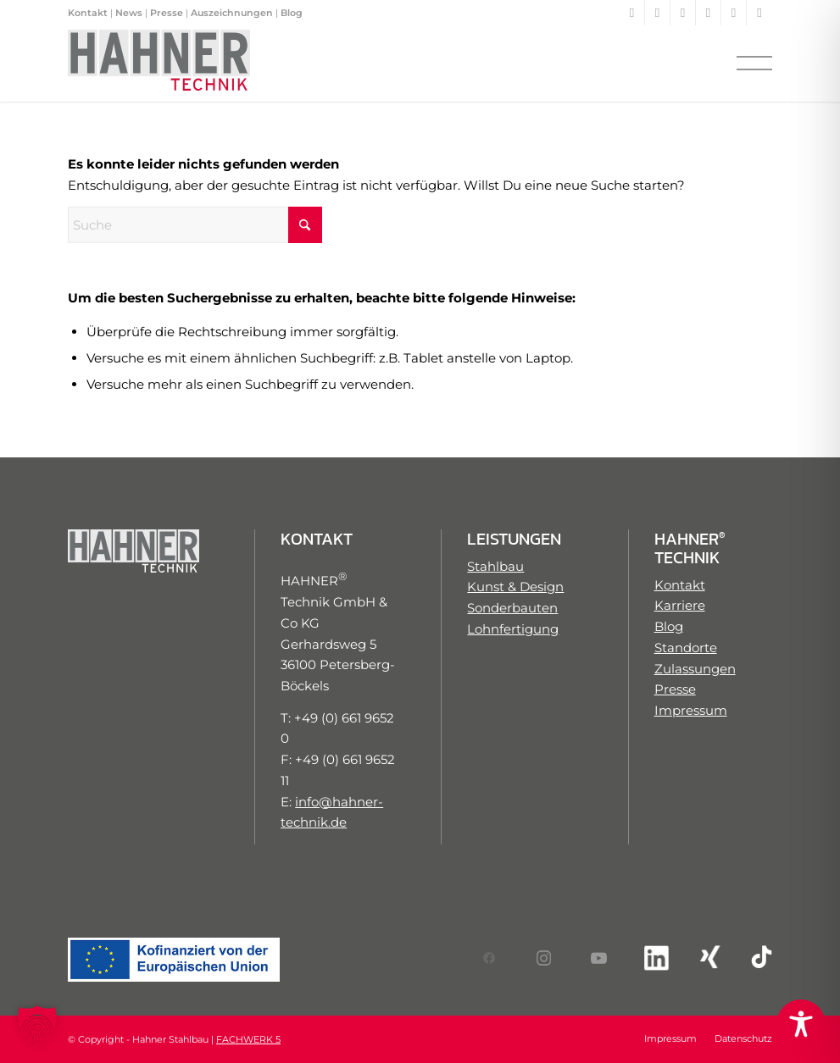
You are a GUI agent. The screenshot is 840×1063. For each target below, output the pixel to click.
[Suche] (195, 225)
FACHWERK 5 (248, 1039)
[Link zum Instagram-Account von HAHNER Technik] (542, 958)
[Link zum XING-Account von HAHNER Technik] (706, 957)
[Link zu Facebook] (632, 12)
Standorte (685, 647)
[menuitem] (749, 63)
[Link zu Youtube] (682, 12)
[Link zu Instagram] (657, 12)
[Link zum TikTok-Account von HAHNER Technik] (760, 956)
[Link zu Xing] (733, 12)
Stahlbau (495, 566)
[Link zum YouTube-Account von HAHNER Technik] (597, 958)
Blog (292, 13)
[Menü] (749, 63)
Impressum (690, 710)
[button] (37, 1025)
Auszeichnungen (232, 13)
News (128, 13)
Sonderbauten (512, 608)
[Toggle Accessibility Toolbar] (801, 1024)
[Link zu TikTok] (759, 12)
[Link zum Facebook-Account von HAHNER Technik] (489, 958)
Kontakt (88, 13)
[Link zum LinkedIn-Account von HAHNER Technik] (650, 958)
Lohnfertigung (513, 629)
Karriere (679, 605)
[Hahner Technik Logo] (159, 63)
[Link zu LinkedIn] (708, 12)
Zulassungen (695, 669)
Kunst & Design (515, 587)
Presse (166, 13)
